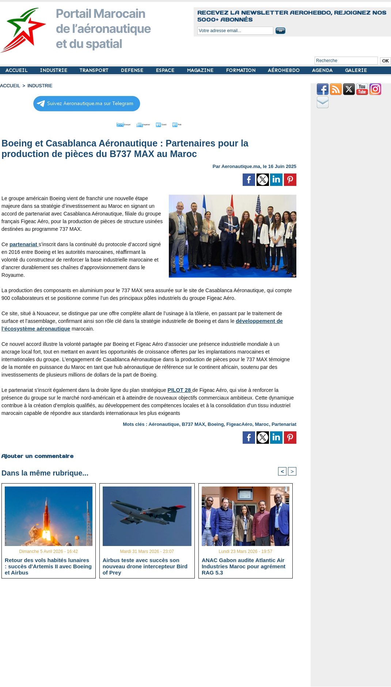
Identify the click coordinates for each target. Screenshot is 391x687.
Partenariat (284, 423)
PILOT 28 (179, 389)
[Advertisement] (154, 635)
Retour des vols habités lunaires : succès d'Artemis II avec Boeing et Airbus (48, 566)
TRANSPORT (95, 70)
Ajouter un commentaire (37, 454)
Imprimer (141, 123)
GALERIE (356, 70)
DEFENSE (133, 70)
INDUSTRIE (54, 70)
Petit (196, 123)
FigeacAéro (240, 423)
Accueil (9, 85)
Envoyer (107, 123)
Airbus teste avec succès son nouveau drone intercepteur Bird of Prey (145, 566)
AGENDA (323, 70)
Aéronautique (163, 423)
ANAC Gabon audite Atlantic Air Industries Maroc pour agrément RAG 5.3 (243, 566)
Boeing (216, 423)
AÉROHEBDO (284, 70)
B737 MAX (193, 423)
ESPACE (166, 70)
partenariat (23, 243)
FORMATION (241, 70)
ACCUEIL (17, 70)
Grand (171, 123)
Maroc (262, 423)
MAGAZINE (201, 70)
